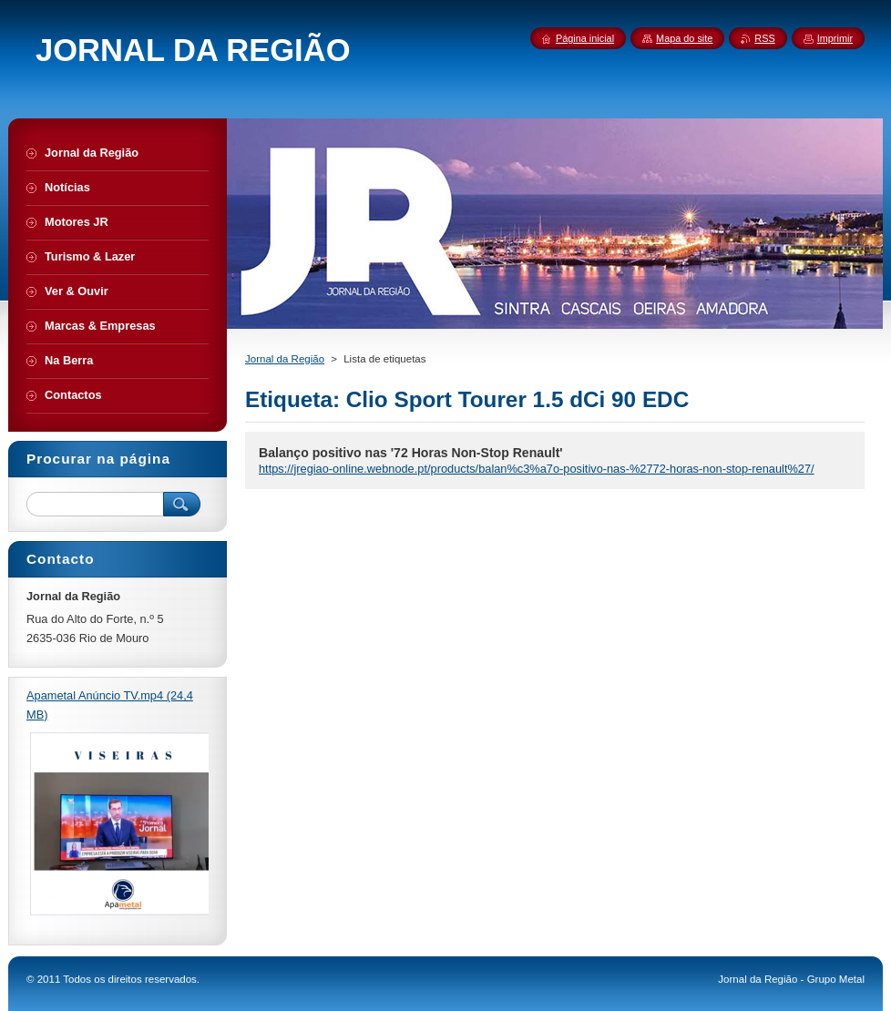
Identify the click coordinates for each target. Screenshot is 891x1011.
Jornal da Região (284, 358)
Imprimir (835, 38)
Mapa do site (684, 38)
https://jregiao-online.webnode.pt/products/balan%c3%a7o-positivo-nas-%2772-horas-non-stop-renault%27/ (536, 468)
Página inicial (585, 38)
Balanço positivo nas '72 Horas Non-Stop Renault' (411, 452)
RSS (764, 38)
